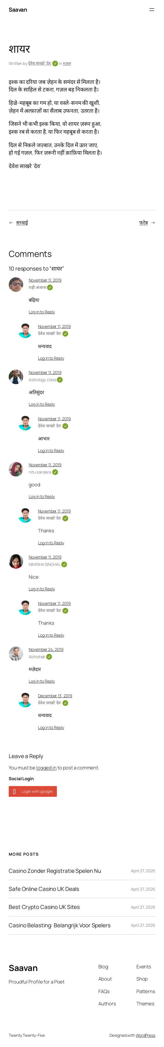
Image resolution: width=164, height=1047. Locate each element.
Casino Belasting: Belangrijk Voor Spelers (60, 925)
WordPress (145, 1035)
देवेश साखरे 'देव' (53, 333)
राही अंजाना (41, 287)
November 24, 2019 (46, 649)
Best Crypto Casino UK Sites (44, 907)
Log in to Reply (42, 312)
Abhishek (40, 656)
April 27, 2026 (143, 870)
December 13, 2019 (55, 695)
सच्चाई (22, 222)
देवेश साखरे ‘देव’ (43, 63)
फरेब (143, 222)
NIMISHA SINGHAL (48, 564)
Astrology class (46, 379)
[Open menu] (151, 9)
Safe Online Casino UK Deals (44, 889)
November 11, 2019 (45, 280)
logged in (46, 767)
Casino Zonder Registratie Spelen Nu (55, 871)
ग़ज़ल (67, 63)
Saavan (18, 9)
